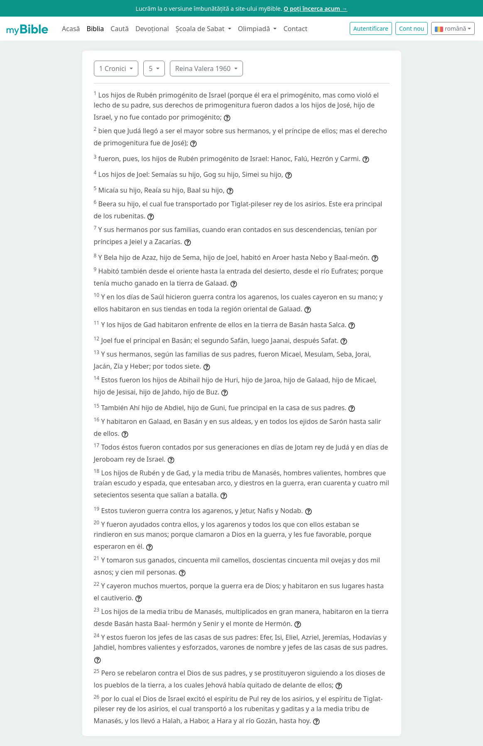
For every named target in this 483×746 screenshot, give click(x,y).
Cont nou (411, 28)
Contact (295, 28)
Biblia (95, 28)
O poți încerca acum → (315, 8)
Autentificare (370, 28)
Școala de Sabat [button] (201, 28)
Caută (119, 28)
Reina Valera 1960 (204, 68)
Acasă (71, 28)
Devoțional (152, 28)
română (450, 28)
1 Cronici (113, 68)
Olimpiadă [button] (255, 28)
